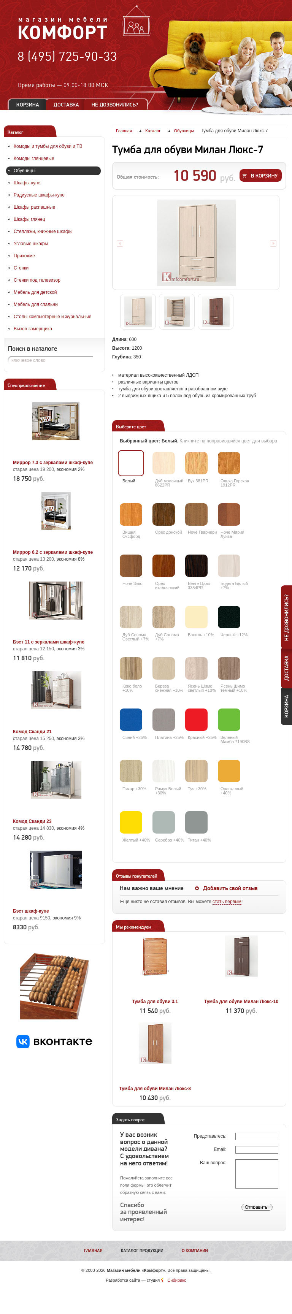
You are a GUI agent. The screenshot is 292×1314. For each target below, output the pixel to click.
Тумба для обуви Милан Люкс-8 (155, 1088)
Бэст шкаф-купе (31, 911)
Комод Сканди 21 (32, 731)
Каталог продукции (142, 1251)
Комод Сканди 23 (32, 821)
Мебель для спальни (36, 304)
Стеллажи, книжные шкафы (43, 231)
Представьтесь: (211, 1136)
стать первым (227, 901)
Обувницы (24, 170)
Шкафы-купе (27, 182)
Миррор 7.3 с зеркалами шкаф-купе (53, 462)
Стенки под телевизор (37, 280)
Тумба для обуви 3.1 (155, 1001)
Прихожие (24, 255)
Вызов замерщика (33, 328)
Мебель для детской (35, 292)
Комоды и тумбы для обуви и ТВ (48, 146)
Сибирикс (176, 1280)
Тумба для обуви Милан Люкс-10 (241, 1001)
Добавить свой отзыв (230, 888)
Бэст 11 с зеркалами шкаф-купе (48, 642)
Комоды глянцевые (34, 158)
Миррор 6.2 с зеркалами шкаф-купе (53, 552)
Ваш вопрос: (214, 1162)
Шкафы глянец (29, 219)
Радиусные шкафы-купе (39, 195)
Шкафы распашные (34, 207)
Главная (93, 1251)
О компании (195, 1251)
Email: (221, 1149)
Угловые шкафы (31, 243)
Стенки (21, 268)
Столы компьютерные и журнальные (52, 316)
